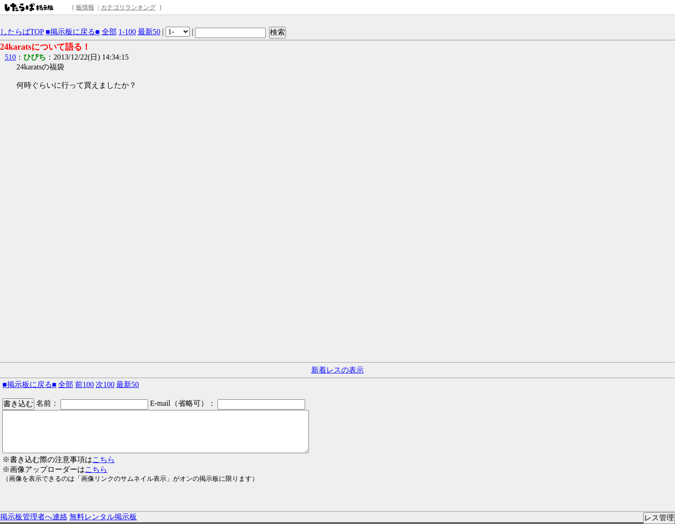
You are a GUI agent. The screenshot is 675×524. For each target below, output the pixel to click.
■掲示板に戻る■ (72, 32)
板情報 (85, 7)
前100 (84, 384)
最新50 (149, 32)
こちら (103, 459)
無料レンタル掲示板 (103, 517)
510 (10, 57)
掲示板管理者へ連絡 (34, 517)
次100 (105, 384)
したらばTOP (22, 32)
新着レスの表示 (337, 370)
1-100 (127, 32)
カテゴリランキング (128, 7)
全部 (109, 32)
